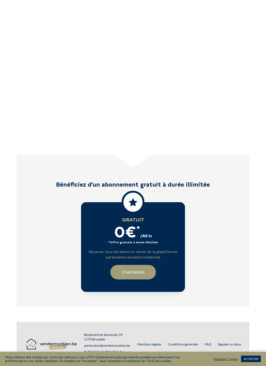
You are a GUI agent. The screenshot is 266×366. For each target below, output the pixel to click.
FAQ (208, 344)
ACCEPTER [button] (251, 359)
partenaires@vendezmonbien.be (107, 345)
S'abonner (183, 9)
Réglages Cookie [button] (226, 359)
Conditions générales (183, 344)
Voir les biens (143, 9)
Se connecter (234, 9)
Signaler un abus (229, 344)
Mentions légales (149, 344)
